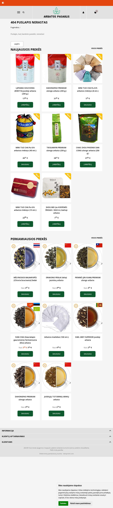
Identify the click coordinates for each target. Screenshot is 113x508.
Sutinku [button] (63, 503)
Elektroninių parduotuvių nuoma (50, 454)
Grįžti (17, 44)
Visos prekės (97, 48)
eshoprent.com (68, 454)
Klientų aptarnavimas (13, 436)
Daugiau (88, 105)
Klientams (7, 442)
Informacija (8, 430)
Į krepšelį (25, 105)
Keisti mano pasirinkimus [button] (80, 503)
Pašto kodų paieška (56, 450)
